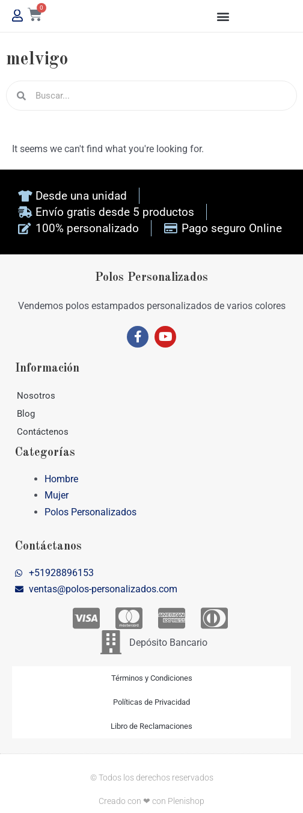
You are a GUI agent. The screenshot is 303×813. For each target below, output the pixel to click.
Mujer (56, 495)
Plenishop (186, 801)
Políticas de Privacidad (151, 702)
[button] (223, 16)
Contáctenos (43, 431)
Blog (26, 413)
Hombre (61, 479)
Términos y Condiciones (151, 678)
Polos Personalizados (90, 512)
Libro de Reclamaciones (151, 726)
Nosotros (36, 395)
